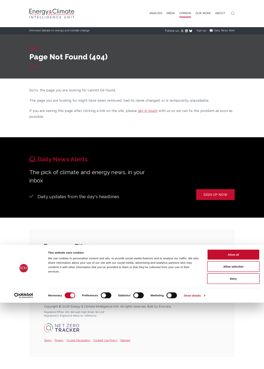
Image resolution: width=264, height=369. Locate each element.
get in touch (148, 111)
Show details (192, 361)
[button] (233, 13)
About (220, 13)
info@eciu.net (61, 274)
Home (34, 48)
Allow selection (233, 333)
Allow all (233, 320)
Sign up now (215, 195)
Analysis (155, 13)
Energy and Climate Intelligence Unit (77, 287)
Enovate (165, 306)
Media (171, 13)
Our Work (203, 13)
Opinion (185, 13)
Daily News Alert (222, 30)
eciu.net (54, 293)
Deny (233, 344)
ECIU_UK (54, 280)
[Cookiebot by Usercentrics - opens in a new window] (24, 362)
